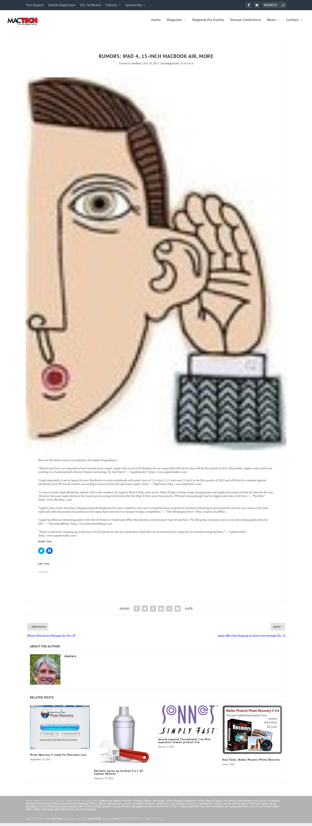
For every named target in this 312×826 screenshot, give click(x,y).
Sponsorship (133, 5)
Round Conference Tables (190, 803)
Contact (292, 23)
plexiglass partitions (237, 809)
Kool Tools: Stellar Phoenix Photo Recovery (251, 762)
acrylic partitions (261, 809)
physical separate (85, 812)
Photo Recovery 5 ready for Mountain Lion (58, 757)
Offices (102, 806)
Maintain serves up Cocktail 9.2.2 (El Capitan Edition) (118, 775)
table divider (84, 809)
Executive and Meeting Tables (79, 806)
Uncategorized (170, 66)
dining (180, 806)
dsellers (136, 66)
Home (156, 23)
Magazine (174, 23)
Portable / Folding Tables (137, 803)
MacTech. (57, 821)
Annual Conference (245, 23)
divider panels (101, 809)
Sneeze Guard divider (191, 809)
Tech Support (35, 5)
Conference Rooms (48, 806)
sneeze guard (68, 809)
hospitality (205, 806)
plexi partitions (215, 809)
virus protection (121, 809)
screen (237, 806)
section (217, 806)
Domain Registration (61, 5)
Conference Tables (110, 803)
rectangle (138, 806)
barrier (227, 806)
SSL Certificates (90, 5)
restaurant (192, 806)
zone (244, 806)
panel (273, 806)
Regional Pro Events (208, 23)
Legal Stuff (94, 821)
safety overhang (43, 812)
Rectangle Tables (163, 803)
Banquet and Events (255, 803)
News (271, 23)
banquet (150, 806)
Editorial (111, 5)
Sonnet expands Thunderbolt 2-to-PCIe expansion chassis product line (184, 743)
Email (116, 821)
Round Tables (214, 803)
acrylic (127, 806)
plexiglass (32, 809)
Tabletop (254, 806)
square (264, 806)
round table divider (166, 809)
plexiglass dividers (143, 809)
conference (162, 806)
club (173, 806)
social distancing (49, 809)
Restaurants (115, 806)
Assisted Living (232, 803)
